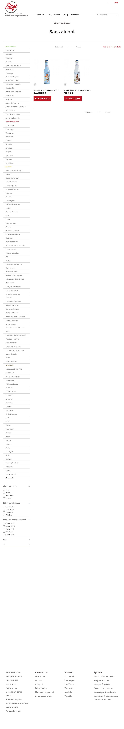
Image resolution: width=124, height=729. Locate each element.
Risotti (8, 260)
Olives (8, 216)
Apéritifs (8, 140)
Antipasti (9, 99)
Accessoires (10, 373)
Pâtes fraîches (41, 688)
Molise (8, 437)
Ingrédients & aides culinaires (16, 335)
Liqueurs (9, 159)
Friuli (7, 418)
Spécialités (9, 69)
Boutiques (9, 388)
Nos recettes (12, 680)
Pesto (8, 219)
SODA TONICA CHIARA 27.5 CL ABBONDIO (77, 92)
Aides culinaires (11, 343)
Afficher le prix (42, 98)
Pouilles (8, 448)
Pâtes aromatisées (12, 253)
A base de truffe (11, 361)
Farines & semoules (12, 339)
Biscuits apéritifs (11, 185)
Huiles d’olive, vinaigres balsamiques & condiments (15, 277)
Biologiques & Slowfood (14, 369)
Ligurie (8, 425)
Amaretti (8, 298)
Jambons (9, 54)
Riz (7, 257)
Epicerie (9, 167)
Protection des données (17, 704)
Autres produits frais (13, 118)
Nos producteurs (14, 676)
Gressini (8, 174)
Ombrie (8, 440)
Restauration (10, 380)
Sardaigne (9, 452)
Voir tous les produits (112, 47)
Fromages (9, 73)
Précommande (11, 474)
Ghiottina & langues (12, 178)
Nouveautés (10, 478)
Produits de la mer (12, 212)
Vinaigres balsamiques (13, 286)
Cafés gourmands (12, 320)
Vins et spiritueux (12, 122)
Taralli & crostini (11, 182)
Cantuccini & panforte (13, 301)
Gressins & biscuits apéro (14, 170)
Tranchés (9, 58)
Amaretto (9, 148)
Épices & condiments (13, 290)
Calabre (8, 406)
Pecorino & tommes (12, 80)
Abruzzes (9, 399)
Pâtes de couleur (11, 249)
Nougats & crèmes (12, 305)
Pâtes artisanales (12, 242)
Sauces (8, 197)
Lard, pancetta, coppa (13, 65)
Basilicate (9, 403)
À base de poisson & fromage (16, 107)
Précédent (59, 47)
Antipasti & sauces (12, 189)
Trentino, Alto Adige (12, 463)
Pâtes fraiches (11, 110)
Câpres (8, 227)
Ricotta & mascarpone (13, 92)
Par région (9, 395)
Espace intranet (13, 711)
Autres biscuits (11, 324)
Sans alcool (10, 125)
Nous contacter (13, 673)
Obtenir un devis (14, 692)
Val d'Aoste (9, 467)
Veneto (8, 470)
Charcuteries (10, 50)
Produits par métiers (13, 376)
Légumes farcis (11, 223)
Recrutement (12, 707)
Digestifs (9, 144)
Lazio (7, 422)
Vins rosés (9, 137)
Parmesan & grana (12, 77)
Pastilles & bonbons (12, 313)
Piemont (8, 444)
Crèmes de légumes (13, 204)
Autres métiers (11, 391)
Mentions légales (14, 700)
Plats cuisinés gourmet (13, 114)
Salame (8, 62)
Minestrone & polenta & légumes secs (14, 266)
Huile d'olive (10, 283)
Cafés (8, 358)
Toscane (8, 459)
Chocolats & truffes (12, 309)
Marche (8, 433)
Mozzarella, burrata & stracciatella (13, 86)
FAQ (8, 696)
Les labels (11, 684)
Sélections (9, 365)
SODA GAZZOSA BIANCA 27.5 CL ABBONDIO (46, 92)
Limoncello (9, 155)
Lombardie (9, 429)
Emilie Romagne (11, 414)
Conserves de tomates (13, 346)
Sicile (7, 455)
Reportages (11, 688)
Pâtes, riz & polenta (12, 231)
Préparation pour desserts (15, 350)
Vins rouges (10, 129)
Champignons (10, 201)
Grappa (8, 152)
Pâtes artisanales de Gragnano (13, 236)
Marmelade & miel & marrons (16, 317)
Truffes (8, 208)
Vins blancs (10, 133)
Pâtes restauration (12, 272)
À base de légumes (12, 103)
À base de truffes (11, 354)
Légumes (9, 193)
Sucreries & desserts (13, 294)
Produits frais (11, 47)
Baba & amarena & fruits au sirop (15, 329)
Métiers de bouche (12, 384)
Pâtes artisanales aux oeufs (15, 245)
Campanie (9, 410)
